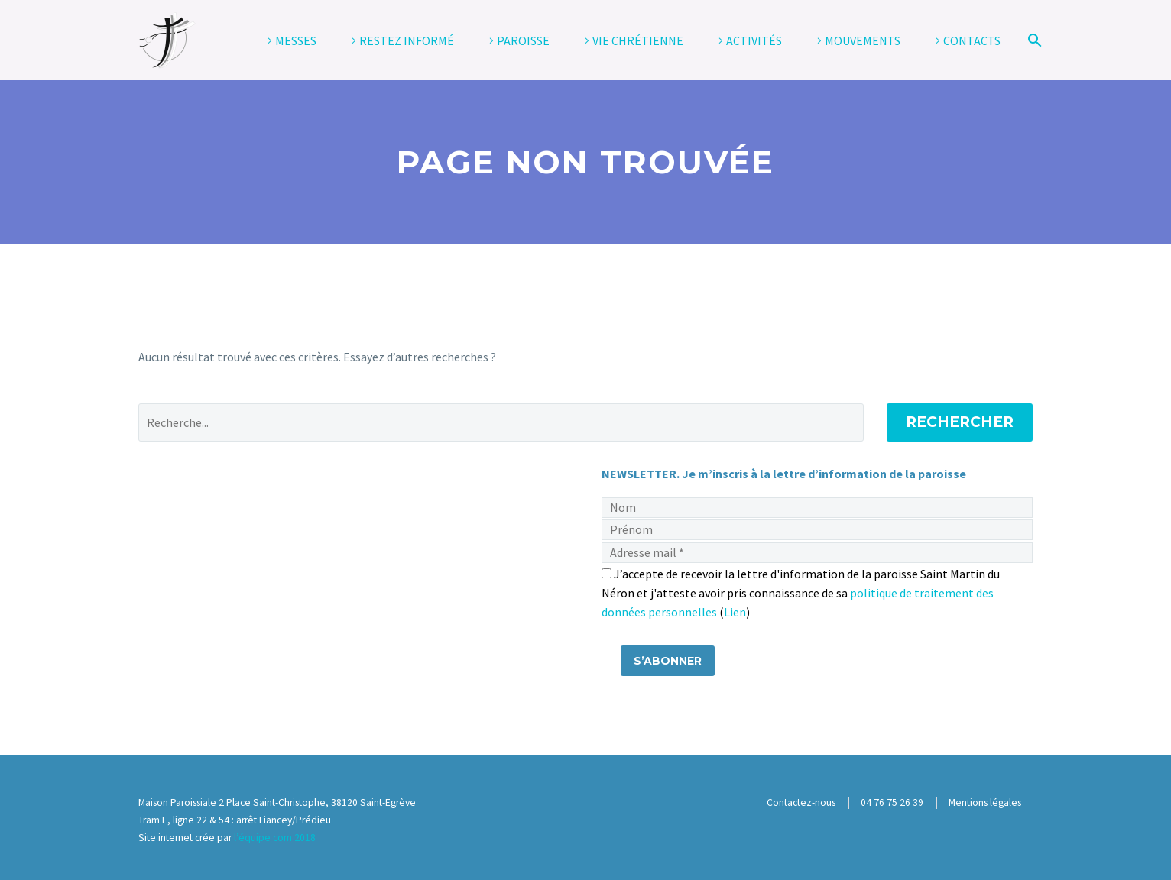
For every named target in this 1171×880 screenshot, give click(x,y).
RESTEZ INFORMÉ (406, 40)
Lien (735, 612)
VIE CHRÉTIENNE (637, 40)
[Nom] (817, 507)
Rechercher (960, 422)
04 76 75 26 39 (892, 802)
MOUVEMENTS (862, 40)
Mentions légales (985, 802)
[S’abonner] (668, 660)
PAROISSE (523, 40)
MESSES (295, 40)
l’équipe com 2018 (275, 837)
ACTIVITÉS (754, 40)
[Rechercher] (1032, 40)
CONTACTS (972, 40)
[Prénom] (817, 529)
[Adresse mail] (817, 552)
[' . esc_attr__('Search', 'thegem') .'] (501, 422)
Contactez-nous (801, 802)
